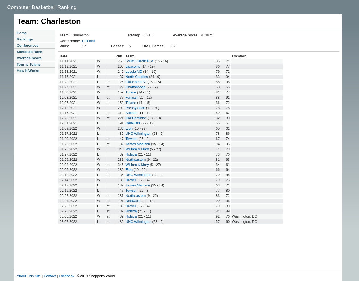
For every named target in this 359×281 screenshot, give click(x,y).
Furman (131, 97)
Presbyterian (135, 108)
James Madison (137, 144)
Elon (129, 128)
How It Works (28, 71)
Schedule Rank (29, 52)
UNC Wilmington (138, 133)
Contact (50, 276)
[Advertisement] (129, 256)
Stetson (131, 113)
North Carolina (136, 77)
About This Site (29, 276)
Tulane (130, 92)
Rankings (25, 39)
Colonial (88, 41)
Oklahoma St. (136, 82)
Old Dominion (136, 118)
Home (22, 33)
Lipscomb (132, 66)
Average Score (29, 58)
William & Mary (137, 149)
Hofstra (131, 154)
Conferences (27, 45)
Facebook (66, 276)
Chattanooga (135, 87)
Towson (131, 139)
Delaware (132, 123)
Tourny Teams (28, 64)
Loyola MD (133, 71)
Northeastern (135, 159)
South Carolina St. (139, 61)
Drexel (130, 180)
